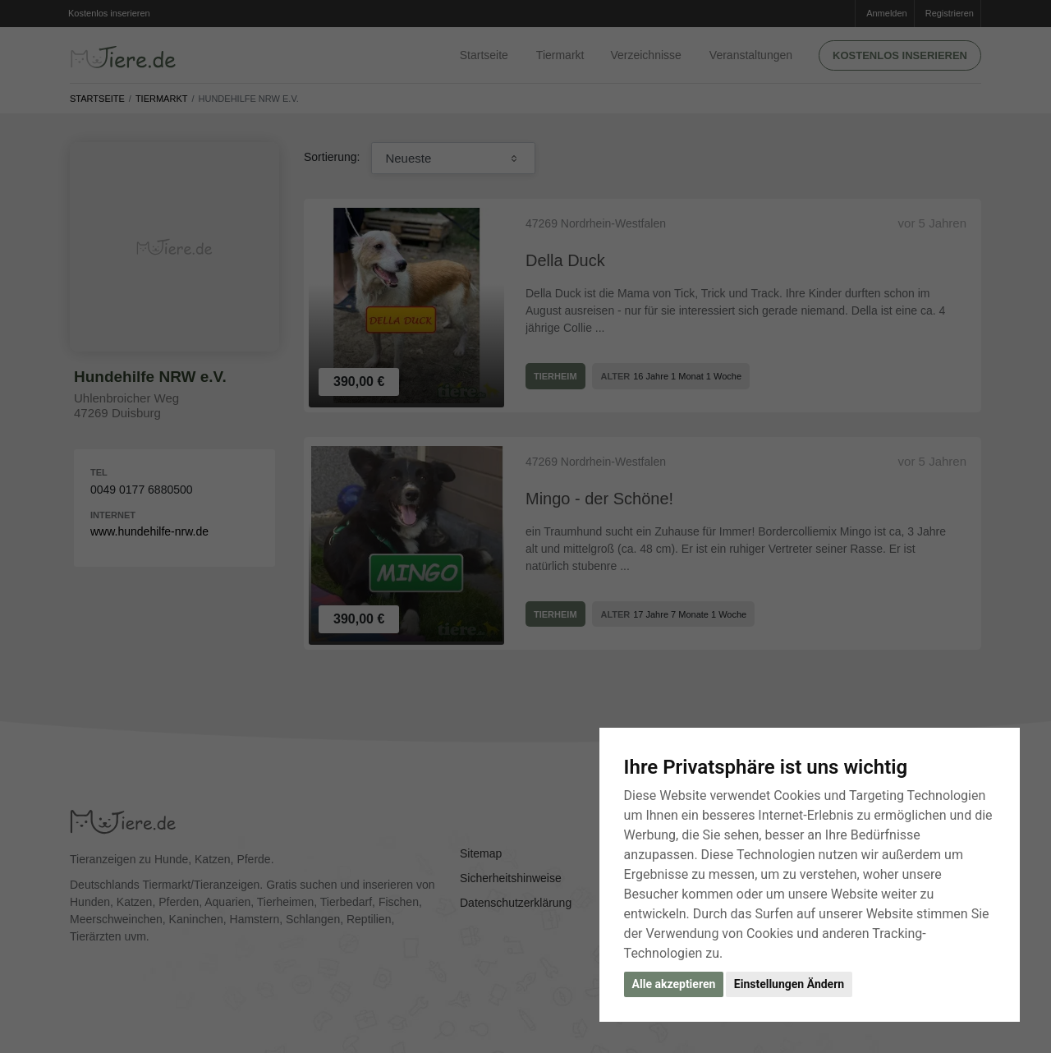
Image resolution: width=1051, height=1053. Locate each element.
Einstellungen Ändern (789, 984)
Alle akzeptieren (674, 984)
